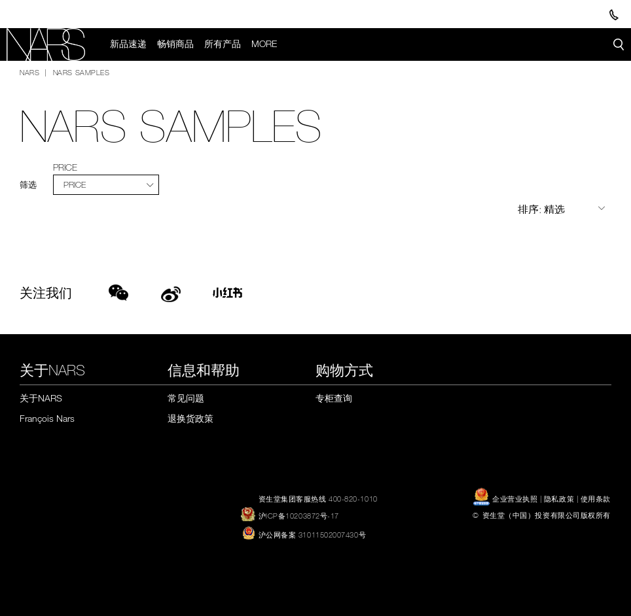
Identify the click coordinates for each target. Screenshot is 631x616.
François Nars (47, 418)
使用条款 (596, 498)
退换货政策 (190, 418)
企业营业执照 (506, 498)
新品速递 (128, 44)
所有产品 (222, 44)
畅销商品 (175, 44)
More (264, 44)
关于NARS (41, 397)
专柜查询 (334, 397)
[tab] (106, 185)
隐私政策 (559, 498)
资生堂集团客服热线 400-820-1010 (318, 498)
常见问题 (186, 397)
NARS (29, 72)
